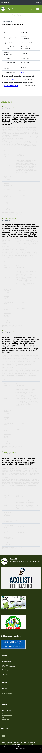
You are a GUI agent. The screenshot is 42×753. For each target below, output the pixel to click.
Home (2, 15)
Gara (8, 15)
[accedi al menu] (37, 8)
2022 (22, 73)
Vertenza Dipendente (12, 24)
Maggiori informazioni (22, 750)
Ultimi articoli (6, 101)
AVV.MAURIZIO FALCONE (11, 79)
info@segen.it (5, 719)
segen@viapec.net (7, 715)
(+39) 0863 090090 (7, 693)
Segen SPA (11, 9)
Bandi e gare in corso (10, 107)
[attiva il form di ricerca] (32, 9)
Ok (15, 750)
